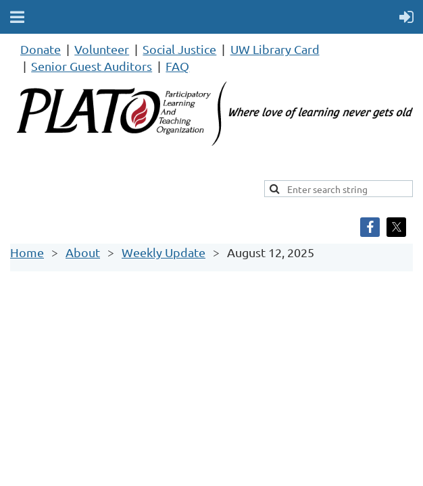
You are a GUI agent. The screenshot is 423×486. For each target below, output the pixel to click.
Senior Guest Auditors (91, 66)
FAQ (177, 66)
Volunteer (101, 49)
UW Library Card (275, 49)
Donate (40, 49)
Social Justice (179, 49)
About (83, 252)
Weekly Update (163, 252)
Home (27, 252)
